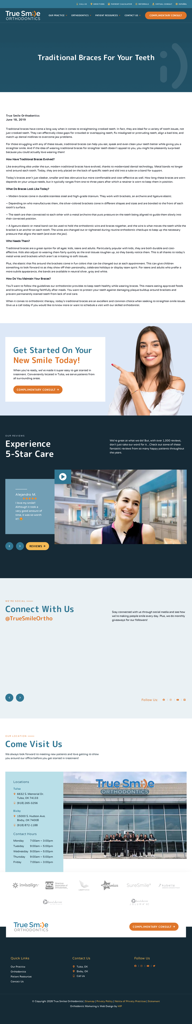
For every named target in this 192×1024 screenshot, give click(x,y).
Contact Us (133, 15)
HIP (120, 1006)
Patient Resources (108, 15)
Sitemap (90, 1001)
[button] (63, 477)
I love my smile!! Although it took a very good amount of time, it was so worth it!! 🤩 (28, 511)
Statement (154, 1001)
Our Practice (58, 15)
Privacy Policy (104, 1001)
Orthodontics (81, 15)
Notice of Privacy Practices (130, 1001)
